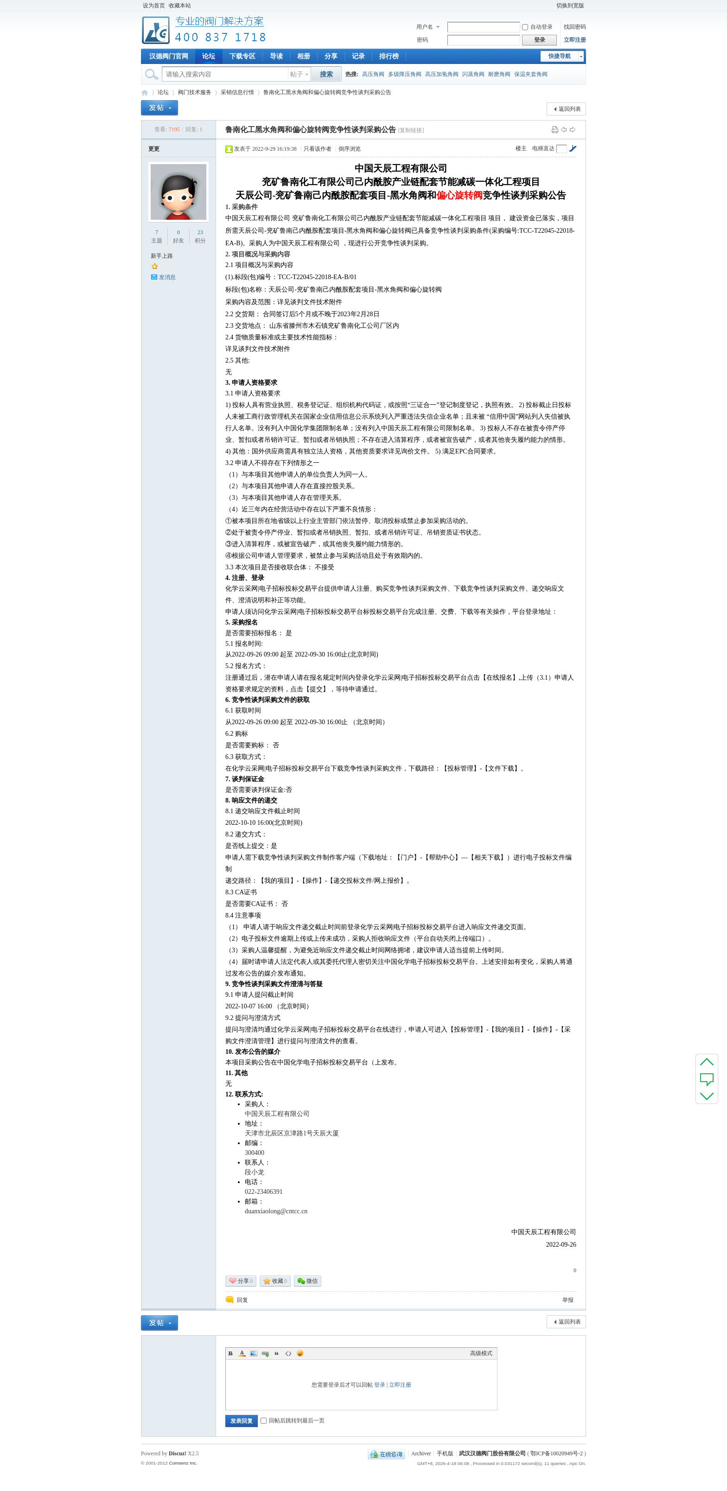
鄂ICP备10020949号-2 (556, 1453)
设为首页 (154, 5)
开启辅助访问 (550, 5)
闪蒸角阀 (473, 74)
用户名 (424, 27)
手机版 (445, 1453)
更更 (153, 149)
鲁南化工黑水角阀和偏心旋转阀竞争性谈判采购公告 (327, 92)
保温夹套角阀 (531, 74)
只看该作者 (318, 149)
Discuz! (177, 1453)
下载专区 (242, 56)
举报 (568, 1300)
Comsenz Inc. (183, 1463)
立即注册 (575, 40)
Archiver (421, 1453)
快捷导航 (559, 56)
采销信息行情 (237, 92)
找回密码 (575, 27)
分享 (331, 56)
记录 (358, 56)
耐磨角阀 (499, 74)
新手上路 (162, 256)
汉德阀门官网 (168, 56)
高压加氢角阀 (442, 74)
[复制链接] (411, 130)
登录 (379, 1385)
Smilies (300, 1353)
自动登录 (537, 27)
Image (253, 1353)
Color (242, 1353)
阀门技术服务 (194, 92)
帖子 (296, 74)
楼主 (521, 148)
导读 (276, 56)
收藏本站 (180, 5)
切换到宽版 (570, 5)
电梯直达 (543, 148)
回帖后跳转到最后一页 (293, 1420)
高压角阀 (373, 74)
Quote (276, 1353)
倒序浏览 (349, 149)
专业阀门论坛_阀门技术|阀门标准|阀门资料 (144, 92)
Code (288, 1353)
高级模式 (481, 1353)
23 (200, 232)
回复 (242, 1300)
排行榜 (389, 56)
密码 (422, 40)
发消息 (167, 277)
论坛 (208, 56)
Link (265, 1353)
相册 (303, 56)
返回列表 (570, 109)
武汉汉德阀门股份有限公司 (492, 1453)
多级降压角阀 (404, 74)
